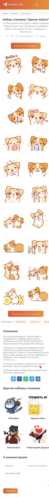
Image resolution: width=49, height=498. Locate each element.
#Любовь (20, 322)
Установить (9, 360)
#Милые (34, 322)
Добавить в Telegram (26, 46)
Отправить (10, 491)
